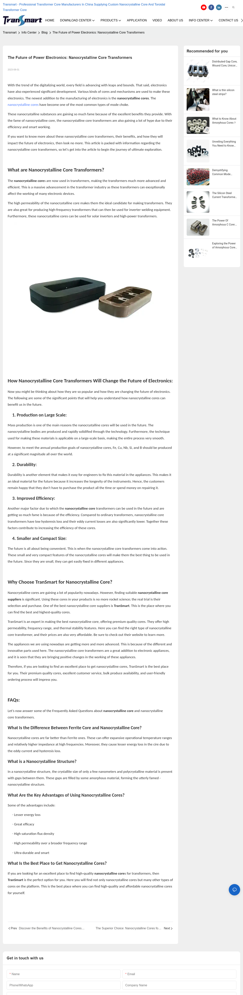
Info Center (28, 32)
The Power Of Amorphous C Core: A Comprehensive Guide (223, 223)
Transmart (10, 32)
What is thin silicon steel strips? (223, 92)
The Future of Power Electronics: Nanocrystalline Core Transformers (99, 32)
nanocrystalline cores (23, 104)
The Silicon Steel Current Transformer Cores (224, 195)
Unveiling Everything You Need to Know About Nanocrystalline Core (224, 144)
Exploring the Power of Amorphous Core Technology (224, 246)
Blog (44, 32)
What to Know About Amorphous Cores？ (224, 120)
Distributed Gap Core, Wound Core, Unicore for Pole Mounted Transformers (224, 64)
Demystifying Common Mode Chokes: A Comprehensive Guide (221, 172)
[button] (242, 20)
